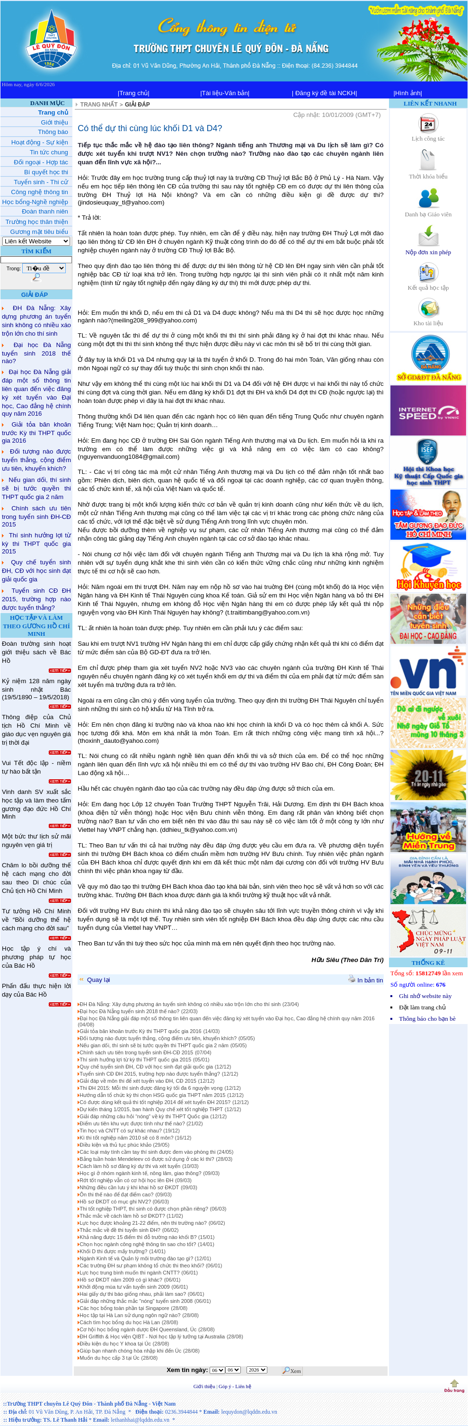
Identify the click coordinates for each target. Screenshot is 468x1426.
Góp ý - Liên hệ (235, 1386)
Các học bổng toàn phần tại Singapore (124, 1308)
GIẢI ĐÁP (137, 104)
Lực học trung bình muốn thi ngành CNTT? (129, 1272)
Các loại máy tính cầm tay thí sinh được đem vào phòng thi (148, 1152)
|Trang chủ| (134, 93)
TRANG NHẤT (99, 104)
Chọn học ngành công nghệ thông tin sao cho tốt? (137, 1244)
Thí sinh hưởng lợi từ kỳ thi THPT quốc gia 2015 (36, 543)
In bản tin (365, 980)
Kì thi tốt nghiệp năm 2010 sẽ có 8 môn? (127, 1138)
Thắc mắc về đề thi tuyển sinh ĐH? (119, 1230)
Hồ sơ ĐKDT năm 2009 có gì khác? (120, 1280)
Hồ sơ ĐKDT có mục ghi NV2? (115, 1201)
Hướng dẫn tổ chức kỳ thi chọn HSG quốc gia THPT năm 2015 (152, 1095)
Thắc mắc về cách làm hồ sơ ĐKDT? (123, 1216)
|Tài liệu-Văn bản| (224, 93)
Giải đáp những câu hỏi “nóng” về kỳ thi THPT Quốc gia (143, 1116)
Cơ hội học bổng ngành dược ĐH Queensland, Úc (137, 1329)
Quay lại (94, 979)
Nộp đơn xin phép (428, 249)
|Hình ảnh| (407, 93)
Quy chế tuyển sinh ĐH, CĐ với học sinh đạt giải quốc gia (36, 571)
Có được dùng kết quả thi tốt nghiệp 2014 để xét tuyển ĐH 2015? (154, 1102)
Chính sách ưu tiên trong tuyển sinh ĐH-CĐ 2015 (36, 516)
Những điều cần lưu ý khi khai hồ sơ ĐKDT (129, 1187)
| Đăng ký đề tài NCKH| (324, 93)
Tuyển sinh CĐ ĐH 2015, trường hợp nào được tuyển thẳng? (36, 599)
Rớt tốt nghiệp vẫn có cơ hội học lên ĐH (126, 1180)
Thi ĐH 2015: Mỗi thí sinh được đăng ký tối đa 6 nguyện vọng (150, 1088)
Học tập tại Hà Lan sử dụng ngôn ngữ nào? (129, 1315)
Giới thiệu (205, 1386)
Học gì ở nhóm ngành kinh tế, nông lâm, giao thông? (140, 1173)
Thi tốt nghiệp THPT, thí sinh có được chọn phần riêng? (143, 1209)
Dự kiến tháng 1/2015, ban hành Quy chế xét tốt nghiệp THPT (151, 1109)
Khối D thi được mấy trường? (113, 1251)
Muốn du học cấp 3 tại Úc (109, 1358)
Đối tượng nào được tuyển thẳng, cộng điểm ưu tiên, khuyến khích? (36, 460)
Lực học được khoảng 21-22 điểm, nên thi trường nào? (143, 1223)
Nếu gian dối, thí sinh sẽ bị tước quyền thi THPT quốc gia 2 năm (36, 488)
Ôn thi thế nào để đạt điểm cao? (116, 1194)
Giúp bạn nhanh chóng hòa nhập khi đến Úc (130, 1351)
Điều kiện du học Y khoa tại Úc (115, 1343)
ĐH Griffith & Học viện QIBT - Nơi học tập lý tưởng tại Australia (152, 1336)
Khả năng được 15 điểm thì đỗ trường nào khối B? (138, 1237)
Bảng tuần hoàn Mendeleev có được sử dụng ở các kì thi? (146, 1159)
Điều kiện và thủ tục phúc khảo (116, 1145)
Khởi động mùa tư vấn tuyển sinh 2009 (124, 1287)
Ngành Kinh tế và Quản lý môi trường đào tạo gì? (136, 1258)
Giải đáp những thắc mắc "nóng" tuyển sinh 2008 (136, 1301)
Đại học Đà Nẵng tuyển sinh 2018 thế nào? (36, 353)
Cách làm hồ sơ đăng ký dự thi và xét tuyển (129, 1166)
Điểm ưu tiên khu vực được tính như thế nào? (132, 1123)
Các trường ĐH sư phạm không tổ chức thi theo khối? (142, 1265)
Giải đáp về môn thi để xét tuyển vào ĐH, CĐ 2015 (137, 1081)
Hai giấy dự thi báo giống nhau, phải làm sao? (132, 1294)
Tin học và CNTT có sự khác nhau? (121, 1130)
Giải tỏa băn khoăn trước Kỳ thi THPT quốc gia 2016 (36, 432)
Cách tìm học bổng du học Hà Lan (119, 1322)
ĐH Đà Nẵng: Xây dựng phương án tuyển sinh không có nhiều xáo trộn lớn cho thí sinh (180, 1004)
